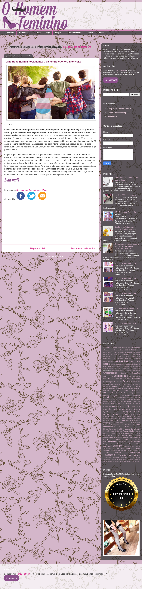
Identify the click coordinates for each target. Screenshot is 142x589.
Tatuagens (136, 450)
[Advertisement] (49, 223)
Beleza (121, 356)
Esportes (112, 388)
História (128, 401)
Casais (106, 366)
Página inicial (37, 248)
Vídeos (101, 33)
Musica (133, 427)
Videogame (122, 459)
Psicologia (107, 439)
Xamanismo (135, 461)
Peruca (116, 435)
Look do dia (119, 420)
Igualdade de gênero (112, 412)
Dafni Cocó (132, 376)
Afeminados (135, 348)
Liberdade (136, 416)
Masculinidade (122, 423)
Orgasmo (126, 429)
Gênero (137, 399)
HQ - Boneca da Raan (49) (125, 293)
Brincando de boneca (116, 364)
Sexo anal (120, 448)
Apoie (109, 352)
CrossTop (136, 373)
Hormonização (118, 406)
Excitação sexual (120, 390)
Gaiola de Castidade (120, 399)
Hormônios (107, 406)
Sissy (137, 448)
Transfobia (118, 452)
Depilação (118, 378)
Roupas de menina (110, 444)
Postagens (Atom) (54, 256)
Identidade (113, 409)
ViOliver (106, 461)
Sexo (113, 448)
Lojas (105, 420)
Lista (134, 418)
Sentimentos (107, 448)
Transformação (134, 452)
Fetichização (125, 397)
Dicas (38, 33)
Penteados (120, 433)
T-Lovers (129, 450)
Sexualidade (129, 448)
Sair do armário (122, 444)
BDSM (114, 356)
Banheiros (106, 356)
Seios (138, 446)
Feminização (108, 397)
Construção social (118, 370)
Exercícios (136, 390)
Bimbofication (135, 356)
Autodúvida (125, 354)
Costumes (128, 370)
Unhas (137, 457)
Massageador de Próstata (121, 425)
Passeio (137, 431)
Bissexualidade (108, 361)
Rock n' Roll (122, 441)
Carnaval (137, 364)
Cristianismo (136, 370)
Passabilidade (128, 431)
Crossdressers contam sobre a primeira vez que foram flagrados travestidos (127, 246)
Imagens (58, 33)
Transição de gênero (129, 455)
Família (137, 393)
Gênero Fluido (108, 401)
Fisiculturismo (107, 399)
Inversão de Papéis (120, 414)
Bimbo (127, 356)
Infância (136, 412)
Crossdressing (110, 373)
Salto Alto (107, 446)
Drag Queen (126, 384)
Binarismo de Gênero (113, 358)
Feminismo (136, 395)
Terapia (106, 452)
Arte (117, 352)
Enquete (114, 386)
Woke (44, 190)
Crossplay (124, 373)
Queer (126, 439)
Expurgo (131, 393)
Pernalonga (129, 433)
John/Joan (106, 416)
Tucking (131, 457)
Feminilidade (125, 395)
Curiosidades (24, 33)
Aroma (113, 352)
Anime (120, 350)
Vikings (137, 459)
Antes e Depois (130, 350)
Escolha (105, 388)
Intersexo (106, 414)
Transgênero (35, 190)
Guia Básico (120, 401)
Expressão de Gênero (114, 392)
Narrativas (112, 429)
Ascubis (121, 352)
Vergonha (115, 459)
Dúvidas (135, 384)
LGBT (129, 416)
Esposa (118, 388)
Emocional (106, 386)
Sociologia (122, 450)
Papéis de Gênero (116, 431)
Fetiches (117, 397)
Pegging (112, 433)
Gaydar (131, 399)
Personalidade (107, 435)
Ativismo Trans (130, 352)
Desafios (126, 378)
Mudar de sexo (119, 427)
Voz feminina (117, 461)
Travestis (124, 457)
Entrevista (130, 386)
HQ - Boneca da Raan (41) (125, 212)
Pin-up (131, 435)
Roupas (137, 442)
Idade (133, 406)
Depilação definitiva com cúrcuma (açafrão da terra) (125, 228)
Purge (118, 439)
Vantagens (106, 459)
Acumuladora (126, 348)
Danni (110, 379)
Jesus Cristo (135, 414)
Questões (136, 439)
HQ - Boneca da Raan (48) (125, 323)
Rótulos (130, 441)
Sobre (90, 33)
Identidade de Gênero (129, 409)
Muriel (127, 427)
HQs (48, 33)
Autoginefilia (135, 354)
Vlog (110, 461)
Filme (131, 397)
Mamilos (137, 420)
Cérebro (118, 366)
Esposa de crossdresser (131, 388)
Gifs (114, 401)
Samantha (117, 446)
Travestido (115, 457)
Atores (138, 352)
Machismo (129, 420)
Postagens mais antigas (84, 248)
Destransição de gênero (112, 382)
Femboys (115, 395)
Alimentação (107, 350)
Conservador (22, 190)
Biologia (128, 358)
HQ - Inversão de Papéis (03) (126, 308)
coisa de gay (114, 368)
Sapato (126, 446)
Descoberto (135, 378)
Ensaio (121, 386)
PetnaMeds (124, 435)
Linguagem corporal (125, 418)
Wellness (124, 461)
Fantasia (106, 395)
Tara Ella (15, 125)
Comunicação (126, 368)
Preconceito (129, 437)
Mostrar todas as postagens (77, 47)
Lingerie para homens (110, 418)
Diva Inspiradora (115, 384)
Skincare (115, 450)
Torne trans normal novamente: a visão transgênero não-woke (42, 61)
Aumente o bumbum (111, 354)
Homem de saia (117, 403)
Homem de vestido (133, 403)
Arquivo (10, 33)
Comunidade (136, 368)
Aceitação (108, 348)
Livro (138, 418)
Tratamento (107, 457)
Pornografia (121, 437)
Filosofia (137, 397)
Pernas (137, 433)
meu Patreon (121, 70)
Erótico (137, 386)
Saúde (132, 446)
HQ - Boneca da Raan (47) (125, 278)
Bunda (125, 364)
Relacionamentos (75, 33)
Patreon (105, 433)
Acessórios (117, 348)
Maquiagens (108, 423)
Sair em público (134, 444)
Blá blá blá (121, 360)
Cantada (130, 364)
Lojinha (110, 420)
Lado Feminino (116, 416)
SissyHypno (107, 450)
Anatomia (115, 350)
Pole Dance (112, 437)
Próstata (137, 437)
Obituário (119, 429)
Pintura (137, 435)
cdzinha (112, 366)
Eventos (106, 390)
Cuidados (107, 376)
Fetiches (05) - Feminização (126, 195)
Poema (105, 437)
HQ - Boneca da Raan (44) (125, 263)
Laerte (124, 416)
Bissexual (137, 358)
